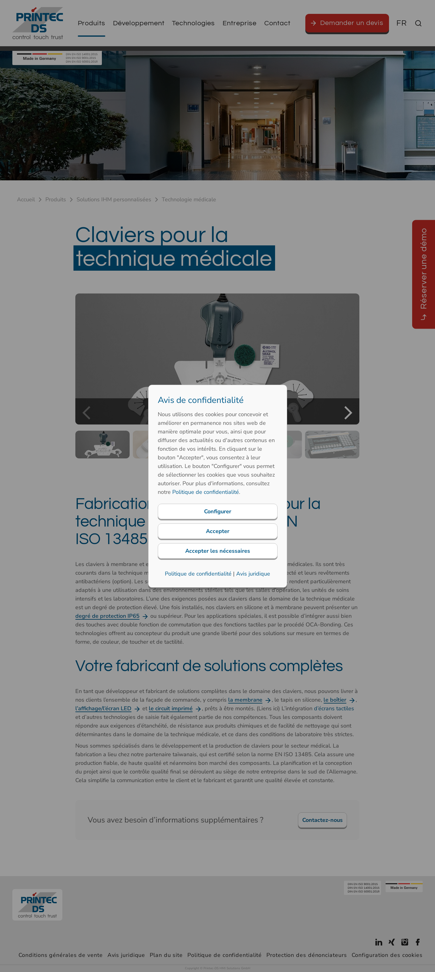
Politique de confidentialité (205, 492)
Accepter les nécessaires (217, 551)
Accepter (217, 531)
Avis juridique (253, 573)
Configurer (217, 511)
